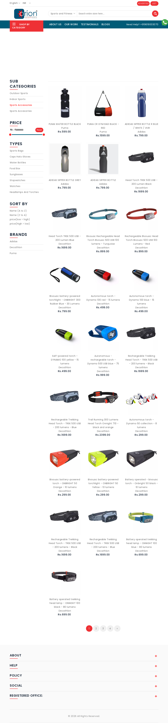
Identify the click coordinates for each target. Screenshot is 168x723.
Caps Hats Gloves (20, 156)
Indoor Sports (18, 99)
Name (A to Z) (18, 210)
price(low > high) (20, 219)
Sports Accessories (21, 105)
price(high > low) (20, 223)
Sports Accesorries (21, 111)
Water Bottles (18, 162)
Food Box (15, 168)
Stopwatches (17, 180)
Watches (15, 186)
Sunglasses (16, 174)
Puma (13, 253)
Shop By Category (21, 25)
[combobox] (16, 3)
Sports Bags (17, 150)
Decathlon (16, 247)
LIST (154, 3)
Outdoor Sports (19, 93)
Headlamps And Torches (24, 192)
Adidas (14, 241)
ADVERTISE (143, 3)
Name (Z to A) (18, 215)
